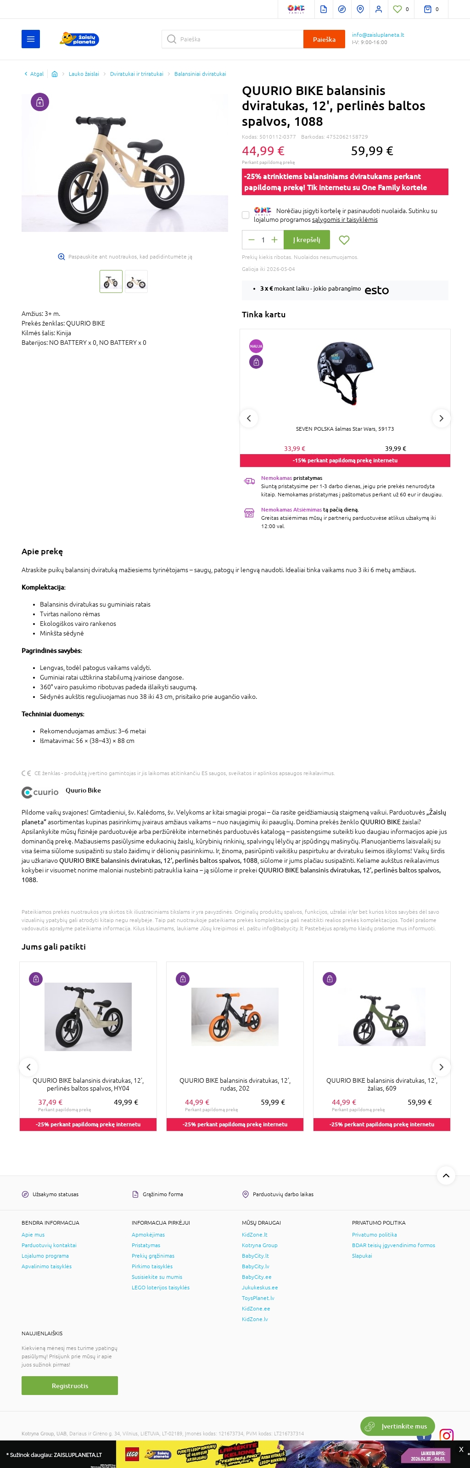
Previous (249, 418)
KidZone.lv (255, 1319)
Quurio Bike (83, 790)
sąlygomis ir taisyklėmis (345, 219)
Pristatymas (146, 1245)
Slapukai (362, 1256)
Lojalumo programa (45, 1256)
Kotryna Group (260, 1245)
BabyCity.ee (257, 1277)
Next (441, 418)
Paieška (324, 39)
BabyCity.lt (255, 1256)
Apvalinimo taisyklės (47, 1266)
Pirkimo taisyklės (152, 1266)
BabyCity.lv (255, 1266)
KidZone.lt (255, 1235)
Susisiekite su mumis (157, 1277)
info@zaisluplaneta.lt (378, 35)
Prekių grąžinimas (153, 1256)
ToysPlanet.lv (258, 1298)
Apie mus (33, 1235)
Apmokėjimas (148, 1235)
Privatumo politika (374, 1235)
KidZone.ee (256, 1308)
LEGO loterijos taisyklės (161, 1287)
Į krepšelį (306, 239)
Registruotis (70, 1385)
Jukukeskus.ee (260, 1287)
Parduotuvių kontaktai (49, 1245)
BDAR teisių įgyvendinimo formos (393, 1245)
